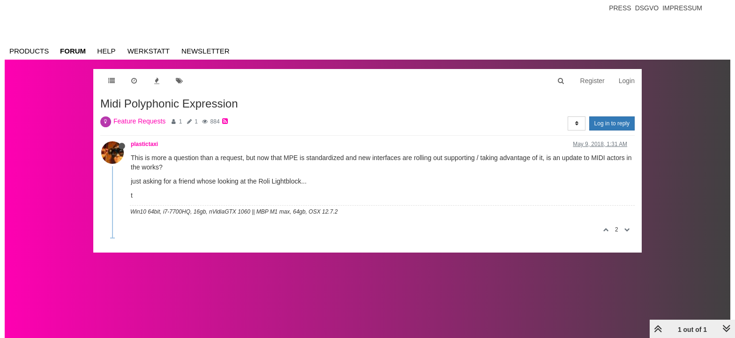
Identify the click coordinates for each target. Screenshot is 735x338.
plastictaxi (144, 144)
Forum (73, 51)
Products (29, 51)
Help (106, 51)
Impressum (682, 8)
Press (620, 8)
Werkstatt (149, 51)
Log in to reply (612, 123)
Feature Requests (139, 121)
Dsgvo (647, 8)
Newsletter (205, 51)
